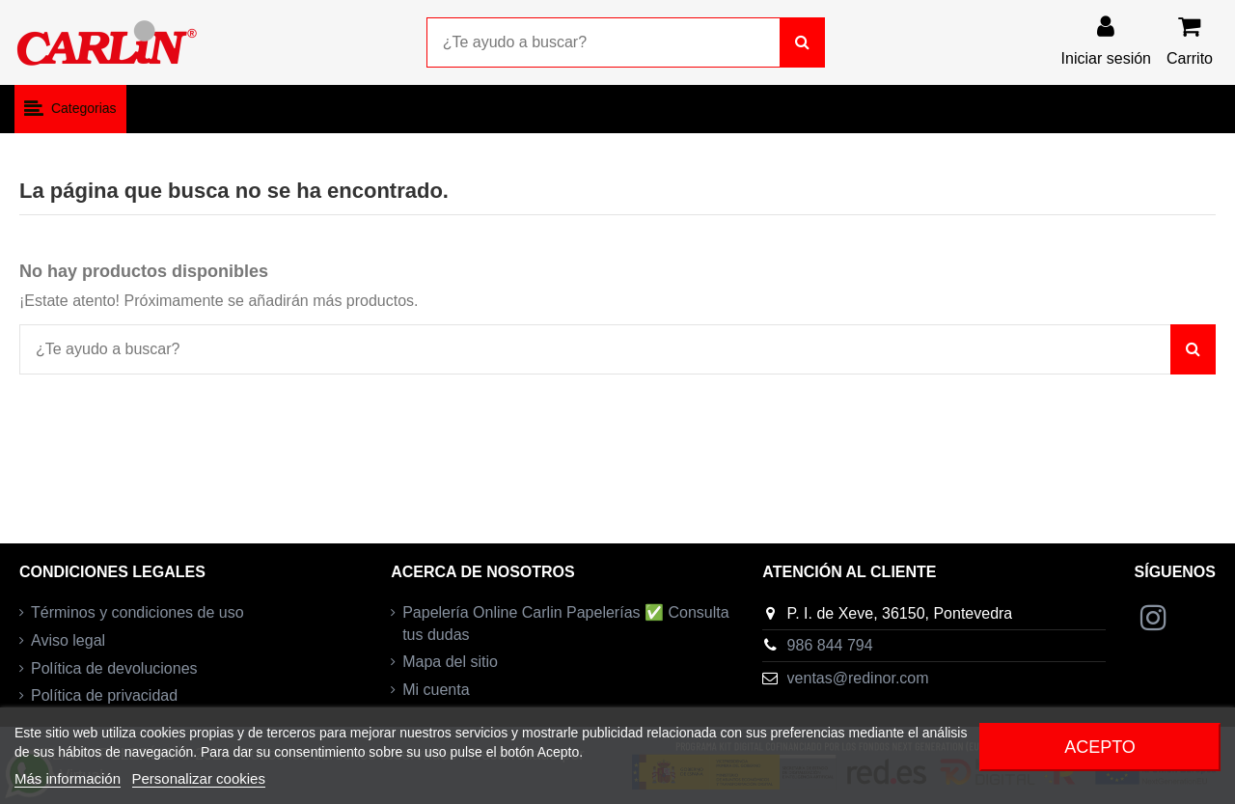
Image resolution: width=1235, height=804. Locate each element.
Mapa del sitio (450, 661)
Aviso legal (68, 640)
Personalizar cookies (198, 778)
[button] (70, 109)
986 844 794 (830, 645)
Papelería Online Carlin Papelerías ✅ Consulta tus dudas (565, 623)
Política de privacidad (104, 695)
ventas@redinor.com (858, 678)
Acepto (1100, 747)
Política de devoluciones (114, 668)
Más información (67, 778)
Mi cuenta (435, 689)
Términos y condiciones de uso (137, 612)
